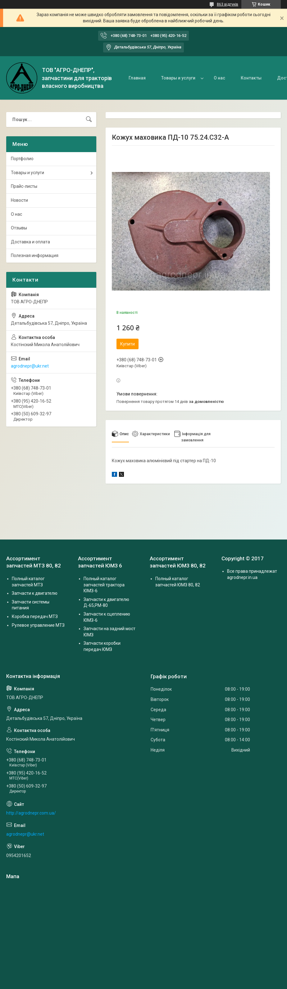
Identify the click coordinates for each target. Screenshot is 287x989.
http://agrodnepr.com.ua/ (31, 813)
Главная (137, 77)
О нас (219, 77)
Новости (19, 200)
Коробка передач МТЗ (35, 616)
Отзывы (19, 227)
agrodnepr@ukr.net (30, 366)
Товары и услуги (178, 77)
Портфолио (22, 158)
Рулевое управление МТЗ (38, 625)
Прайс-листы (24, 186)
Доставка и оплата (30, 241)
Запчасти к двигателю (34, 593)
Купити (127, 343)
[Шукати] (88, 119)
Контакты (251, 77)
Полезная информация (34, 255)
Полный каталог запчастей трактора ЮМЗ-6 (104, 584)
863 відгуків (227, 4)
